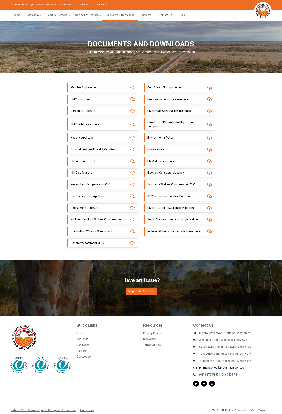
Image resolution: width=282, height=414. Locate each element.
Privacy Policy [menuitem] (152, 333)
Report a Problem (141, 291)
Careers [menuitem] (81, 351)
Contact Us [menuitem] (83, 356)
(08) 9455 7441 (230, 374)
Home (16, 15)
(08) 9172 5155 (208, 374)
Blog (182, 15)
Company (33, 15)
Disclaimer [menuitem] (149, 339)
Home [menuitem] (80, 333)
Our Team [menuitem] (82, 345)
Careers (146, 15)
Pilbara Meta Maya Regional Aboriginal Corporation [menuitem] (43, 410)
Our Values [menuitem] (87, 410)
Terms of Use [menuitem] (152, 345)
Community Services (87, 15)
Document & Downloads (120, 15)
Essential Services (57, 15)
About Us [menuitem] (82, 339)
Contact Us (165, 15)
